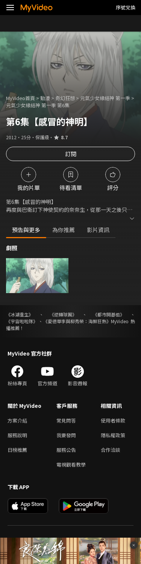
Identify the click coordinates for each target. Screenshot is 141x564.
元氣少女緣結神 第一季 (105, 98)
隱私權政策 (113, 435)
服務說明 (17, 435)
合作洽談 (110, 449)
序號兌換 (125, 7)
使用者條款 (113, 420)
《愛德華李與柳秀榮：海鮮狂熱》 (77, 321)
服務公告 (66, 449)
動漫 (45, 98)
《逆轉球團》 (63, 314)
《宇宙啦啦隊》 (22, 321)
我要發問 (66, 435)
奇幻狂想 (65, 98)
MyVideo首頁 (20, 98)
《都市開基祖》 (108, 314)
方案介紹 (17, 420)
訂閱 (70, 154)
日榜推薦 (17, 449)
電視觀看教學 (71, 464)
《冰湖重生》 (19, 314)
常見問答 (66, 420)
